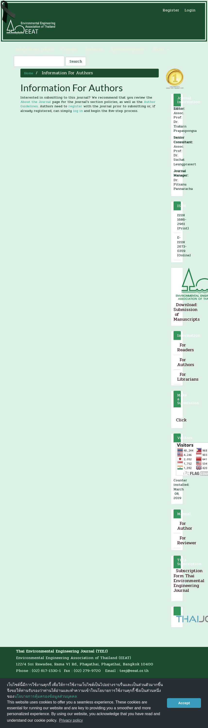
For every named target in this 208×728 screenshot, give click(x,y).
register (75, 106)
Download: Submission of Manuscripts (187, 312)
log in (78, 110)
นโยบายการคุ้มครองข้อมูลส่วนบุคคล (45, 696)
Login (189, 10)
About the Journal (35, 101)
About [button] (160, 49)
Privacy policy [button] (71, 720)
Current (69, 49)
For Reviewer (186, 540)
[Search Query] (39, 61)
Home (28, 73)
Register (171, 10)
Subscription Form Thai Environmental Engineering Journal (189, 580)
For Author (184, 526)
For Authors (185, 362)
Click (181, 420)
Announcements (127, 49)
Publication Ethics (34, 49)
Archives (93, 49)
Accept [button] (184, 703)
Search (75, 61)
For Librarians (188, 377)
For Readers (185, 347)
